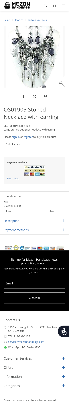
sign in (16, 137)
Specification (12, 196)
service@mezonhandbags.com (26, 341)
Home (7, 20)
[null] (23, 97)
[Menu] (63, 5)
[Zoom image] (62, 85)
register (28, 137)
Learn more (13, 178)
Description (11, 221)
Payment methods (16, 230)
